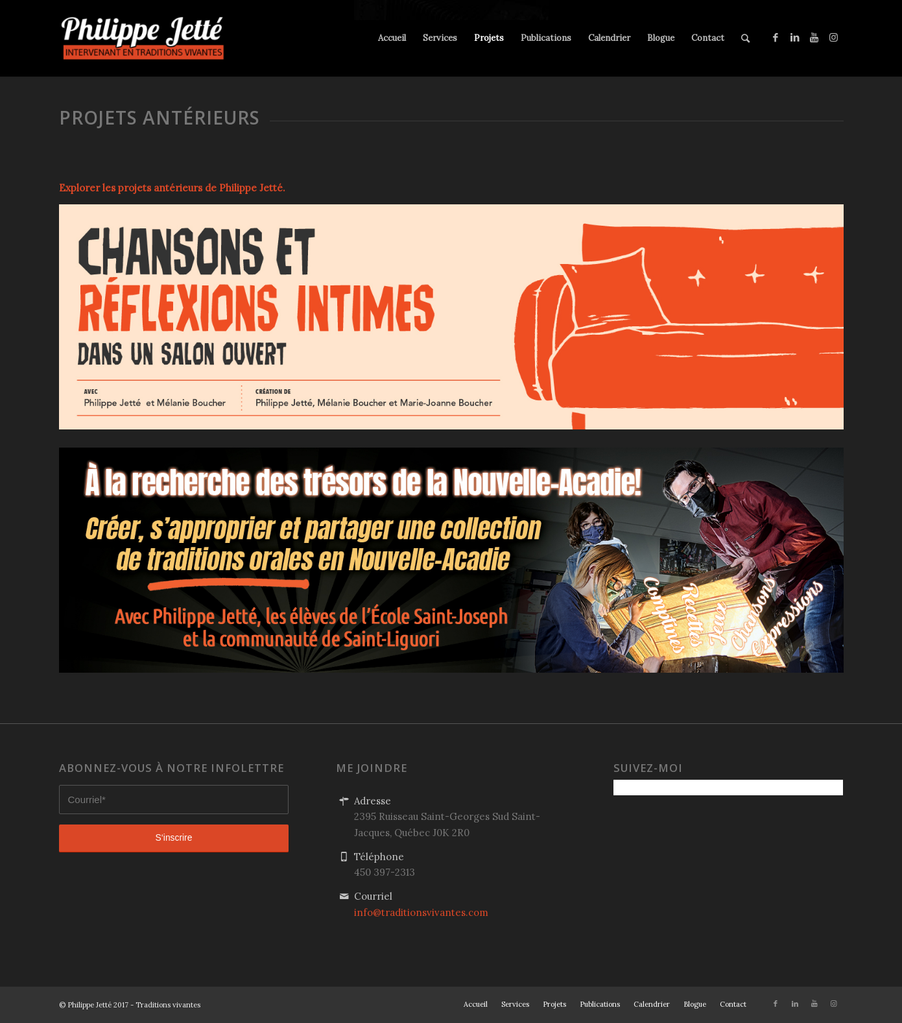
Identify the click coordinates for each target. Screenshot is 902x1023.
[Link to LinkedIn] (795, 37)
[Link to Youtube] (814, 37)
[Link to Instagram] (834, 37)
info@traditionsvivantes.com (421, 912)
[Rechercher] (745, 38)
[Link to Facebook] (775, 37)
